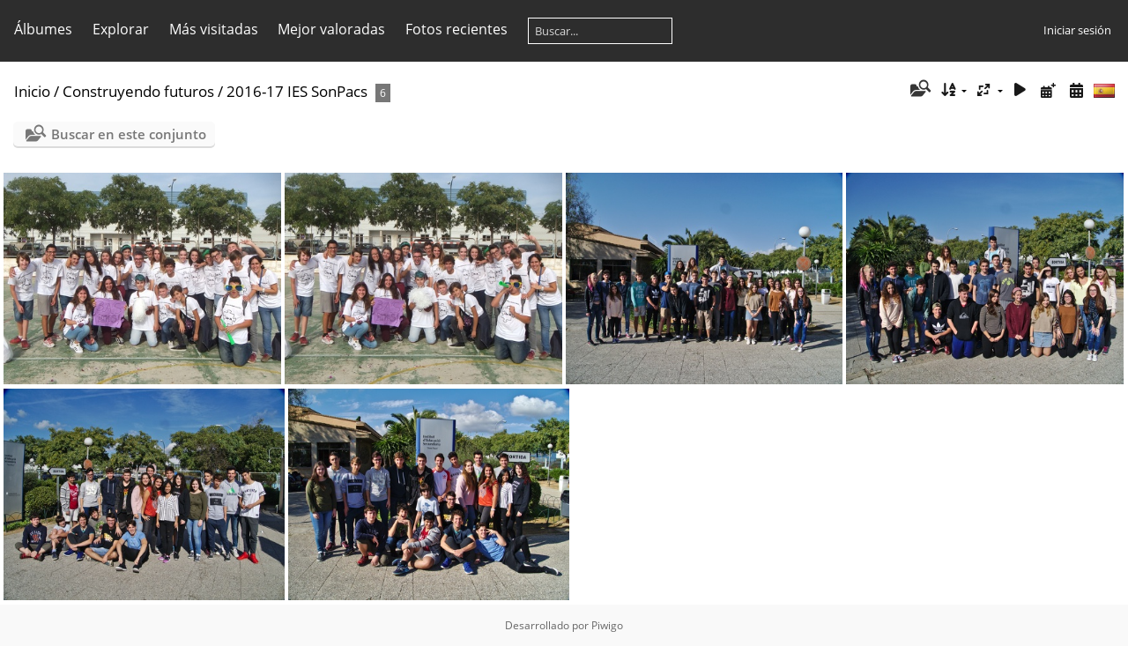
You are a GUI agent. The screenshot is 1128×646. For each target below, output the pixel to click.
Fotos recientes (456, 29)
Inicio (32, 91)
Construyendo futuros (138, 91)
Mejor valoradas (331, 29)
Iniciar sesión (1077, 30)
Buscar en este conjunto (128, 134)
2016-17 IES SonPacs (296, 91)
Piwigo (607, 625)
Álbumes (43, 29)
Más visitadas (213, 29)
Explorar (121, 29)
